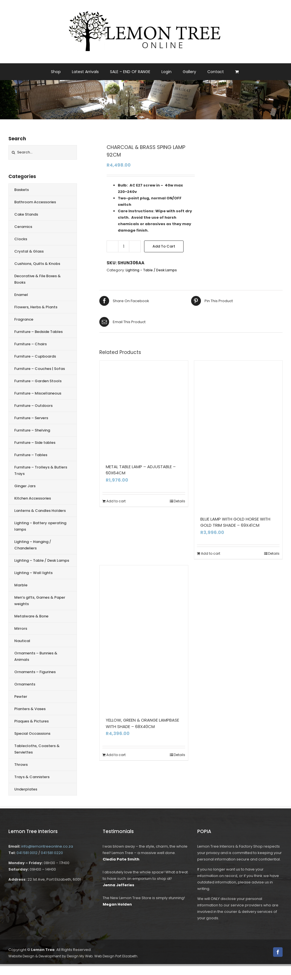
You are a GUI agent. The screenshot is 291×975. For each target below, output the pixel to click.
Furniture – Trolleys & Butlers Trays (40, 470)
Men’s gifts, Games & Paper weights (39, 601)
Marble (20, 585)
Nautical (22, 640)
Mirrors (20, 628)
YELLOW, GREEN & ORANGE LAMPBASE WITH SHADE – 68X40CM (142, 723)
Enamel (21, 294)
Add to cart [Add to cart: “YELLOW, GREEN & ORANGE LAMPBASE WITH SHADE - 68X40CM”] (116, 754)
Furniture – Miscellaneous (37, 393)
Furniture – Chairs (30, 344)
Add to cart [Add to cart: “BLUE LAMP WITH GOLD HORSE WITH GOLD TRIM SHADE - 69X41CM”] (210, 553)
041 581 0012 (27, 852)
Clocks (20, 239)
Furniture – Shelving (32, 430)
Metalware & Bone (31, 616)
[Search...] (42, 152)
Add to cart (163, 246)
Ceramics (23, 226)
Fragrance (23, 319)
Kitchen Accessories (32, 498)
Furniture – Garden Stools (38, 381)
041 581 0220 (52, 852)
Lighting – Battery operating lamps (40, 526)
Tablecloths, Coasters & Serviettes (37, 749)
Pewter (20, 696)
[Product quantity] (123, 246)
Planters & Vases (30, 709)
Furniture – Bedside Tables (38, 331)
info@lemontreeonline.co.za (47, 846)
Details (179, 501)
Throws (21, 764)
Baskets (21, 189)
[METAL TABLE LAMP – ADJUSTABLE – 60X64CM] (144, 408)
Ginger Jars (25, 486)
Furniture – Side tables (34, 442)
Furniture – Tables (30, 455)
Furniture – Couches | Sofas (39, 368)
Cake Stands (26, 214)
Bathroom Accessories (35, 202)
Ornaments (24, 684)
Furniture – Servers (31, 418)
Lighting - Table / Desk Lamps (151, 270)
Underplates (25, 789)
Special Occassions (32, 733)
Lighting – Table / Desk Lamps (41, 560)
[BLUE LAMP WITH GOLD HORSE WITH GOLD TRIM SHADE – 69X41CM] (238, 434)
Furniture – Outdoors (33, 405)
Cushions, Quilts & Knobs (37, 263)
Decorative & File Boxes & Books (37, 279)
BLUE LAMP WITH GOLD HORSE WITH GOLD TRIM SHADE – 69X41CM (235, 522)
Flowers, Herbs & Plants (35, 307)
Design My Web (80, 956)
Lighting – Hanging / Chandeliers (32, 545)
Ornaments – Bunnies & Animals (35, 656)
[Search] (13, 152)
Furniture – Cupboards (35, 356)
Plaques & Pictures (31, 721)
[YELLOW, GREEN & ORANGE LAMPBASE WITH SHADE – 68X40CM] (144, 637)
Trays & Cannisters (32, 777)
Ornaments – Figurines (35, 672)
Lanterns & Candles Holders (40, 510)
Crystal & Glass (29, 251)
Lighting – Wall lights (33, 572)
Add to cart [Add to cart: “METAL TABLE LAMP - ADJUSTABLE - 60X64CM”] (116, 501)
